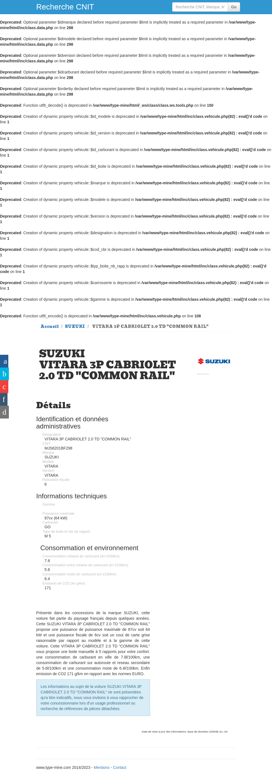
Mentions (102, 767)
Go (234, 7)
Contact (119, 767)
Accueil (49, 326)
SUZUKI (75, 326)
